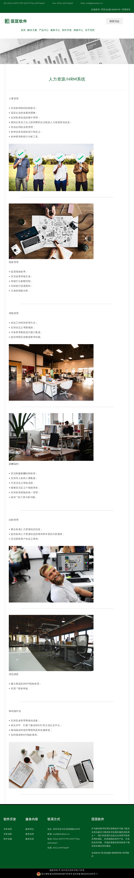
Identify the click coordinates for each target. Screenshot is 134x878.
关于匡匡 (90, 30)
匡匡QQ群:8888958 (110, 9)
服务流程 (29, 834)
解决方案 (32, 30)
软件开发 (67, 30)
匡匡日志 (114, 21)
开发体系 (8, 829)
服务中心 (55, 30)
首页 (23, 30)
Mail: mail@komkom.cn (92, 3)
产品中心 (44, 30)
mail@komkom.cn (61, 834)
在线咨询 (95, 9)
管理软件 (126, 9)
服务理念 (29, 829)
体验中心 (78, 30)
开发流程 (8, 834)
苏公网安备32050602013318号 (54, 874)
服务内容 (29, 839)
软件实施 (8, 839)
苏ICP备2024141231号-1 (85, 874)
